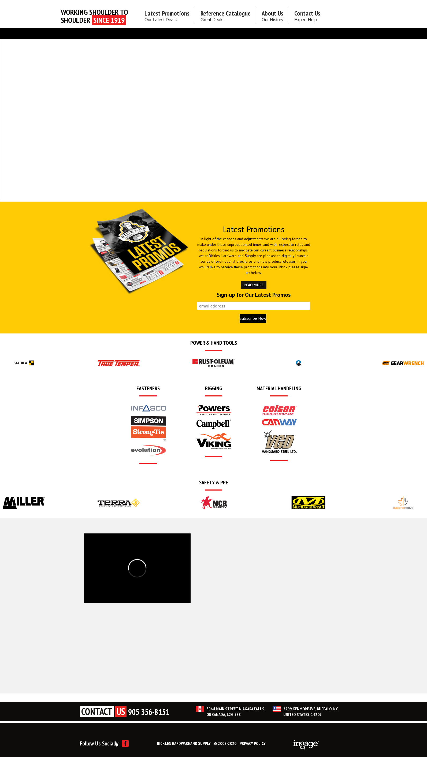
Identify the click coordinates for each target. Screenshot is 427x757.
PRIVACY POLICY (253, 743)
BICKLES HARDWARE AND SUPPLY (184, 743)
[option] (23, 363)
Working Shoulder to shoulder (94, 16)
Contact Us (307, 15)
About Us (272, 15)
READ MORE (254, 285)
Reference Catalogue (225, 15)
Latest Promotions (167, 15)
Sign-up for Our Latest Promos (254, 295)
